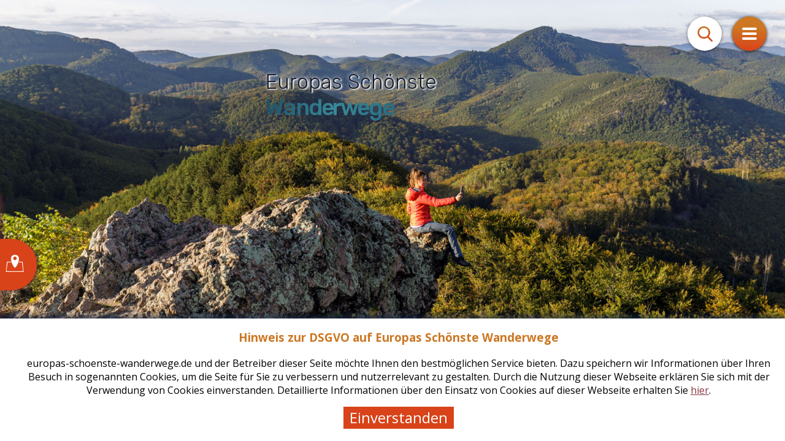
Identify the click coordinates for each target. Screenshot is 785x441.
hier (700, 390)
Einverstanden (399, 417)
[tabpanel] (392, 220)
